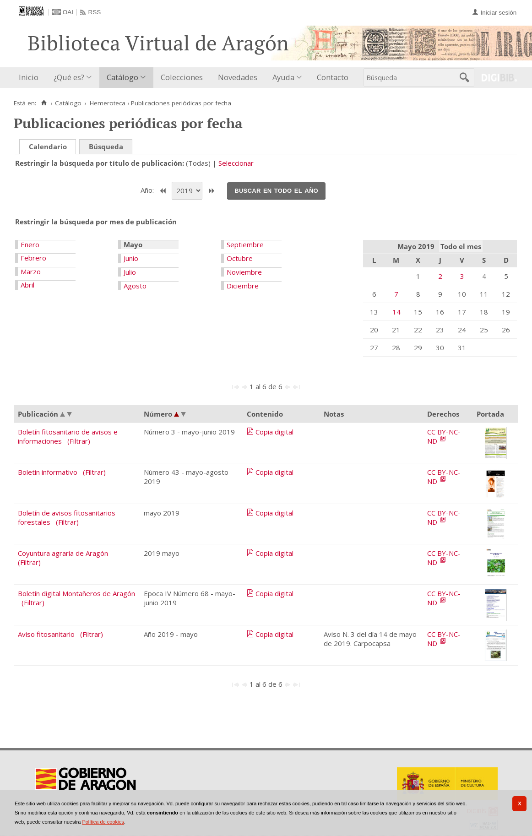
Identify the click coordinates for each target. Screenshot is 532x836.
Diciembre (243, 285)
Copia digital (274, 431)
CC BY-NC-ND (444, 436)
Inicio (28, 77)
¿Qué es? (69, 77)
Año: (148, 190)
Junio (131, 258)
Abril (27, 284)
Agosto (135, 285)
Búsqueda (106, 146)
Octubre (240, 258)
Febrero (33, 257)
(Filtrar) (78, 440)
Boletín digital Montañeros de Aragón (76, 593)
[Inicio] (44, 103)
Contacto (332, 77)
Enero (30, 244)
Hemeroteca (107, 103)
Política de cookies (103, 822)
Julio (130, 272)
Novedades (237, 77)
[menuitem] (30, 77)
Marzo (31, 271)
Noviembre (244, 272)
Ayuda (283, 77)
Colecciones (182, 77)
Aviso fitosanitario (46, 634)
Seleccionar (236, 163)
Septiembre (245, 244)
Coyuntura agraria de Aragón (63, 553)
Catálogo (122, 77)
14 (396, 311)
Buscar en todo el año (276, 190)
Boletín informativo (47, 472)
